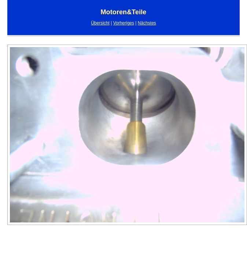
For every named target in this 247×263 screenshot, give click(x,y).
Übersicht (100, 23)
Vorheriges (123, 23)
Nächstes (147, 23)
